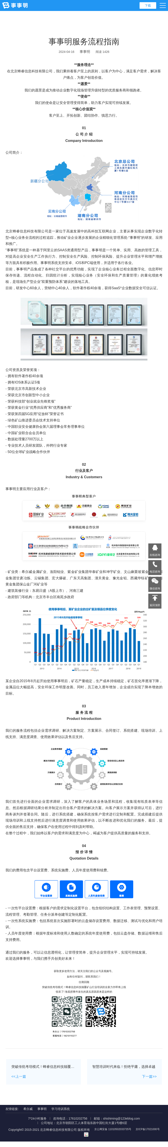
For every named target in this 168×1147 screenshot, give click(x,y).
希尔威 (28, 1114)
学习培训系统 (60, 1114)
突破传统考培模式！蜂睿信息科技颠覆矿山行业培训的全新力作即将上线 (84, 992)
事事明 (85, 52)
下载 (148, 5)
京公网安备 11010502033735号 (127, 1135)
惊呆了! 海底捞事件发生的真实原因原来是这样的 (84, 997)
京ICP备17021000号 (81, 1140)
